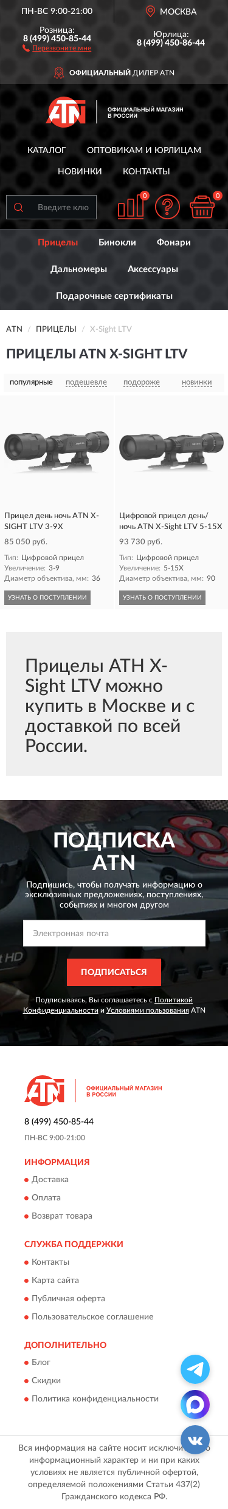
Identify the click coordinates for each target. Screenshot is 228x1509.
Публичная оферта (68, 1299)
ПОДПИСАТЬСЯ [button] (114, 972)
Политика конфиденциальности (95, 1399)
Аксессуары (153, 269)
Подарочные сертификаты (114, 296)
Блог (41, 1363)
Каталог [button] (46, 150)
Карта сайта (55, 1280)
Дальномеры (78, 269)
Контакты (146, 172)
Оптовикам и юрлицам (144, 150)
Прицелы (58, 242)
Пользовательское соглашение (92, 1317)
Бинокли (117, 242)
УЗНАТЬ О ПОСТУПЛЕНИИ (47, 598)
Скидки (46, 1381)
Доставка (50, 1180)
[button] (56, 47)
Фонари (174, 242)
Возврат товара (62, 1217)
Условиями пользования (147, 1010)
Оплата (46, 1198)
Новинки (80, 172)
